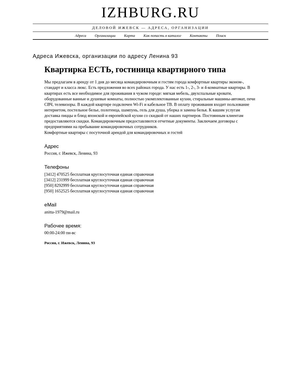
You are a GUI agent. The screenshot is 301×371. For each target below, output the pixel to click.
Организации (105, 35)
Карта (129, 35)
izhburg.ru (150, 12)
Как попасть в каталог (162, 35)
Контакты (198, 35)
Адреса (80, 35)
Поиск (221, 35)
